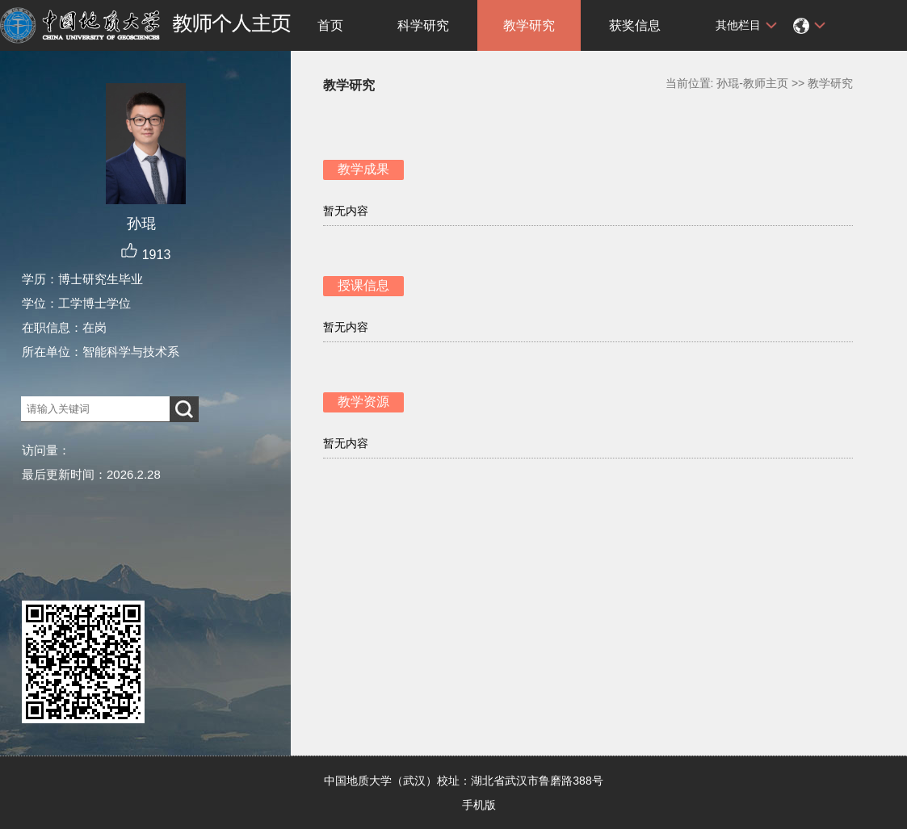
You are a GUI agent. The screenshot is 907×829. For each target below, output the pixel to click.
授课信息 (363, 285)
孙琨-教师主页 (752, 83)
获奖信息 (635, 25)
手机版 (479, 804)
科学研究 (423, 25)
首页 (330, 25)
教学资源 (363, 401)
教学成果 (363, 169)
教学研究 (529, 25)
